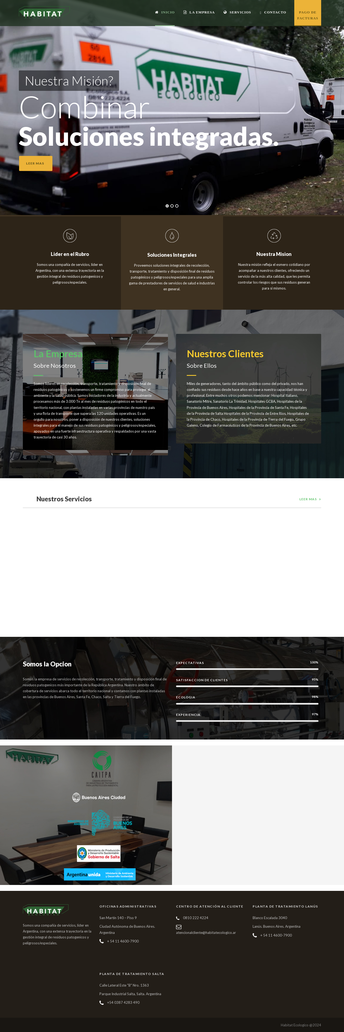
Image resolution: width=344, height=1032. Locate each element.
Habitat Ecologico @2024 (301, 1025)
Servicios (237, 12)
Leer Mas (308, 499)
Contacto (273, 12)
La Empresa (199, 12)
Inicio (165, 12)
